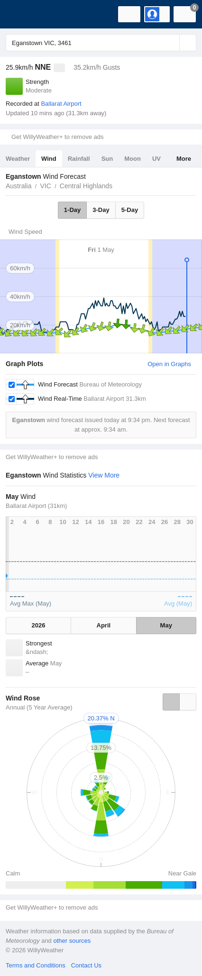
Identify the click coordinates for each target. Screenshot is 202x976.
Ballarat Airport (61, 103)
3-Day (100, 209)
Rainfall (79, 158)
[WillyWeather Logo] (21, 14)
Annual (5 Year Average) (39, 707)
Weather (18, 158)
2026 (39, 625)
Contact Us (86, 965)
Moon (132, 158)
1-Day (72, 209)
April (104, 625)
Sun (107, 158)
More (183, 158)
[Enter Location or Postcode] (101, 42)
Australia (18, 186)
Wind (48, 158)
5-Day (129, 209)
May (166, 625)
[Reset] (171, 42)
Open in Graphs (169, 364)
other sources (72, 940)
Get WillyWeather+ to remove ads (57, 136)
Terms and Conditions (35, 965)
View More (103, 475)
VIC (45, 186)
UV (156, 158)
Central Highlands (86, 186)
